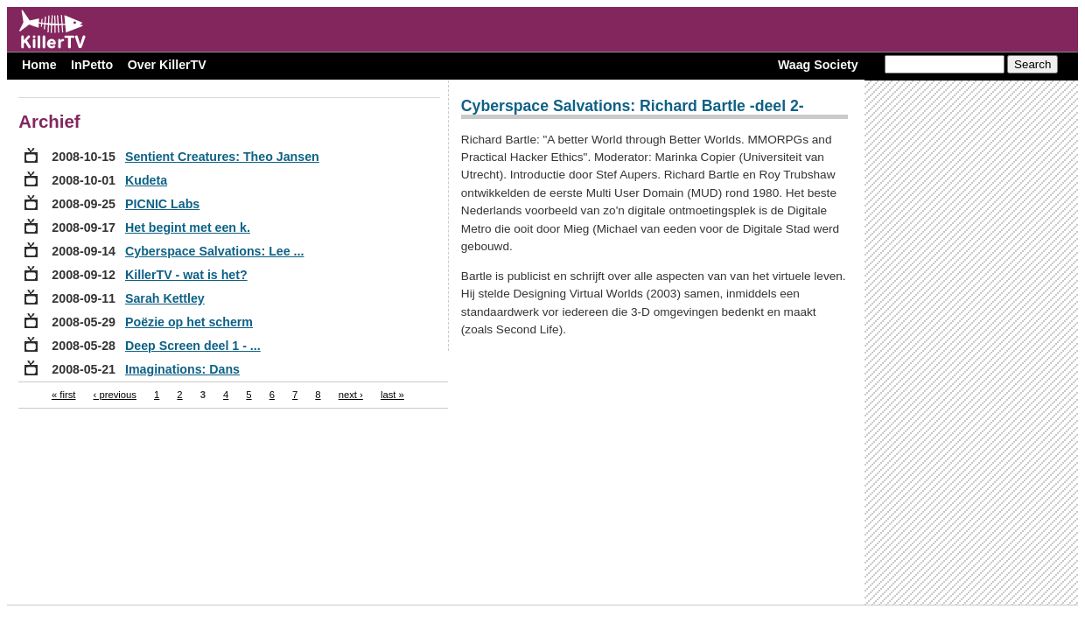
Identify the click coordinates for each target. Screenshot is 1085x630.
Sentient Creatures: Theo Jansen (222, 157)
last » (392, 394)
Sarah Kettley (165, 298)
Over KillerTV (167, 65)
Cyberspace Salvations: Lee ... (214, 251)
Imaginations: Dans (182, 369)
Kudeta (146, 180)
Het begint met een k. (187, 227)
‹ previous (115, 394)
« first (64, 394)
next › (351, 394)
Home (39, 65)
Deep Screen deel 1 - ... (193, 346)
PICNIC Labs (162, 204)
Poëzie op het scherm (189, 322)
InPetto (92, 65)
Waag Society (818, 65)
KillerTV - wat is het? (186, 275)
